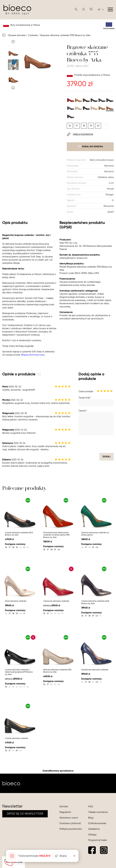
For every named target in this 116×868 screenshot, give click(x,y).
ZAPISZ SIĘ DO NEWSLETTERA (25, 813)
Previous (13, 41)
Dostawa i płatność (70, 823)
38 (84, 126)
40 (98, 126)
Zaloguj (92, 834)
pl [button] (101, 9)
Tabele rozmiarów (98, 812)
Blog (90, 818)
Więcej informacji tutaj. (33, 355)
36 (70, 126)
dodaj (107, 457)
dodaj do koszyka (90, 146)
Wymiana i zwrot (69, 818)
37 (77, 126)
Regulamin (65, 812)
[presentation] (91, 444)
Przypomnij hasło (97, 840)
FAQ (90, 806)
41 (105, 126)
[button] (83, 9)
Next (13, 87)
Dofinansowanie (97, 823)
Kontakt (64, 806)
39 (91, 126)
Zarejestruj (94, 829)
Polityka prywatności (71, 829)
